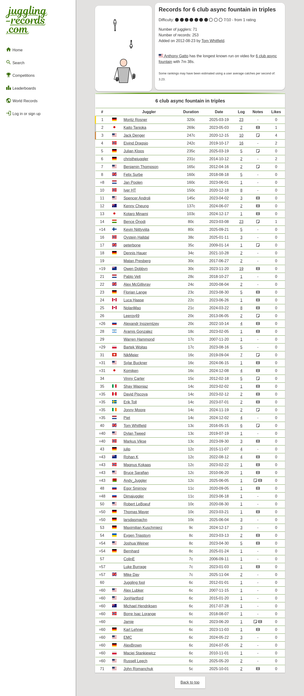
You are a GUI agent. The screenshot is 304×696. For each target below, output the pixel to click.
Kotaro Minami (136, 214)
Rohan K (131, 457)
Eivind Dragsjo (136, 143)
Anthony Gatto (175, 56)
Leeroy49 (131, 316)
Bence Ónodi (135, 222)
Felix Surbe (133, 175)
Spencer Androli (137, 198)
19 (241, 269)
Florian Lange (135, 292)
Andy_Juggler (135, 480)
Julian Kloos (134, 151)
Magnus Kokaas (137, 465)
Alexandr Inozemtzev (141, 324)
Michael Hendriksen (140, 606)
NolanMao (132, 308)
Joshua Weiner (136, 543)
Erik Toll (130, 402)
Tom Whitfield (212, 41)
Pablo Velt (132, 277)
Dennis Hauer (135, 253)
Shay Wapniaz (136, 386)
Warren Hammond (139, 339)
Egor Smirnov (135, 488)
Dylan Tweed (134, 433)
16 (241, 143)
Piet (127, 418)
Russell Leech (135, 661)
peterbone (132, 245)
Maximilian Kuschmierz (143, 528)
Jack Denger (134, 135)
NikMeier (131, 355)
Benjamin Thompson (141, 167)
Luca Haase (134, 300)
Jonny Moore (135, 410)
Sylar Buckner (135, 363)
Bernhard (131, 551)
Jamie (129, 622)
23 (241, 120)
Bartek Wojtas (135, 347)
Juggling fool (134, 582)
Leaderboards (21, 88)
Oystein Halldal (136, 237)
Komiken (131, 371)
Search (15, 62)
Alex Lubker (134, 590)
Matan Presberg (137, 261)
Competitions (20, 75)
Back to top (190, 682)
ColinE (129, 559)
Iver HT (130, 190)
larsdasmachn (135, 520)
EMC (128, 637)
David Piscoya (135, 394)
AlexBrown (133, 645)
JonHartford (133, 598)
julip (127, 449)
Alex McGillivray (137, 284)
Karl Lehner (133, 630)
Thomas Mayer (136, 512)
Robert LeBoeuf (137, 504)
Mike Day (131, 575)
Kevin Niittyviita (136, 229)
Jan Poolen (133, 182)
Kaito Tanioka (135, 128)
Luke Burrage (135, 567)
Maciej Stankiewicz (140, 653)
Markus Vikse (135, 441)
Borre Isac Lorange (140, 614)
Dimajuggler (134, 496)
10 (241, 135)
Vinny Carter (134, 379)
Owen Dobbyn (135, 269)
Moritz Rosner (135, 120)
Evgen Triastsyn (137, 535)
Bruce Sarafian (136, 473)
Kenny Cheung (136, 206)
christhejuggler (136, 159)
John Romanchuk (138, 669)
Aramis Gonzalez (138, 331)
